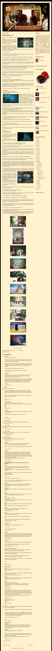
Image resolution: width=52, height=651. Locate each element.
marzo (38, 184)
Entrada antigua (30, 645)
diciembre (39, 162)
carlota (6, 410)
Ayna (41, 36)
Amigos (44, 35)
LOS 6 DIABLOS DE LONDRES (44, 97)
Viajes (8, 351)
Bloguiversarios (45, 36)
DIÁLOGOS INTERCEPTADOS (44, 130)
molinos (6, 540)
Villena (47, 52)
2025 (37, 139)
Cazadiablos (42, 37)
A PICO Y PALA (39, 172)
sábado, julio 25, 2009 (8, 596)
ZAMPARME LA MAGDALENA (44, 111)
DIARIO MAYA (39, 176)
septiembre (39, 166)
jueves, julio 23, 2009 (8, 564)
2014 (37, 154)
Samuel (46, 51)
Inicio (19, 645)
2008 (37, 189)
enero (38, 187)
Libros (42, 47)
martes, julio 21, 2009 (8, 423)
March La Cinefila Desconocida (10, 548)
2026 (37, 138)
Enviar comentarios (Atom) (20, 648)
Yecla (36, 53)
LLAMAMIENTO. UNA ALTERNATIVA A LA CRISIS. (44, 117)
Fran (5, 532)
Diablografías (42, 40)
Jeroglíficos (37, 46)
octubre (38, 165)
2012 (37, 157)
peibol (6, 356)
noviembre (39, 164)
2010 (37, 160)
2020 (37, 146)
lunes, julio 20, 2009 (8, 371)
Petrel (44, 50)
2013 (37, 156)
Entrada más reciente (6, 645)
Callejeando (37, 37)
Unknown (6, 425)
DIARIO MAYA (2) (40, 174)
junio (38, 180)
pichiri (6, 450)
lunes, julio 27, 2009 (8, 638)
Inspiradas (43, 45)
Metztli (6, 442)
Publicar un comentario (7, 640)
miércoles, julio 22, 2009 (8, 538)
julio (38, 169)
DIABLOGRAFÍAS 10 (43, 102)
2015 (37, 153)
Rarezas (40, 51)
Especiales (45, 42)
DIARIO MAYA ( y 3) (40, 173)
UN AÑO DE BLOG (42, 121)
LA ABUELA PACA (40, 170)
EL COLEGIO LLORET (43, 88)
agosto (38, 168)
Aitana (40, 35)
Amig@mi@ (7, 401)
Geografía (37, 45)
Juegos (41, 46)
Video (41, 52)
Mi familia (47, 47)
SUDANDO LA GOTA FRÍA (41, 177)
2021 (37, 145)
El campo (42, 41)
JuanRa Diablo (7, 461)
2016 (37, 152)
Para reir (37, 50)
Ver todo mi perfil (41, 60)
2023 (37, 142)
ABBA (36, 35)
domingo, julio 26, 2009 (8, 620)
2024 (37, 141)
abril (38, 183)
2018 (37, 149)
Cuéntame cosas (43, 39)
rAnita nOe (6, 420)
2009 (37, 161)
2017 (37, 150)
